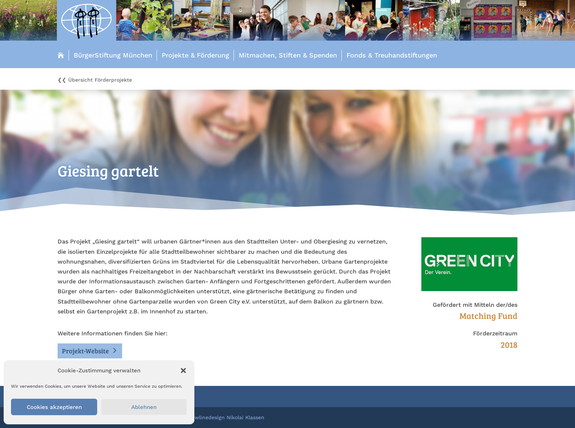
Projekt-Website (85, 350)
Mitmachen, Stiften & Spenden (288, 55)
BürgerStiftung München (113, 55)
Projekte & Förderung (195, 55)
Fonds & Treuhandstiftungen (392, 55)
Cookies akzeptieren (54, 407)
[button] (183, 370)
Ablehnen (144, 407)
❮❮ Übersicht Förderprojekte (95, 80)
